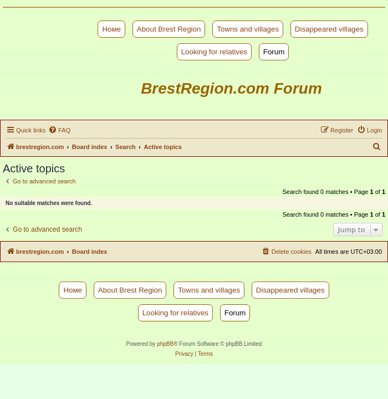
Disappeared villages (329, 29)
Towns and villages (248, 29)
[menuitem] (59, 130)
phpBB (165, 344)
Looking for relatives (214, 52)
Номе (111, 29)
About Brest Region (169, 29)
